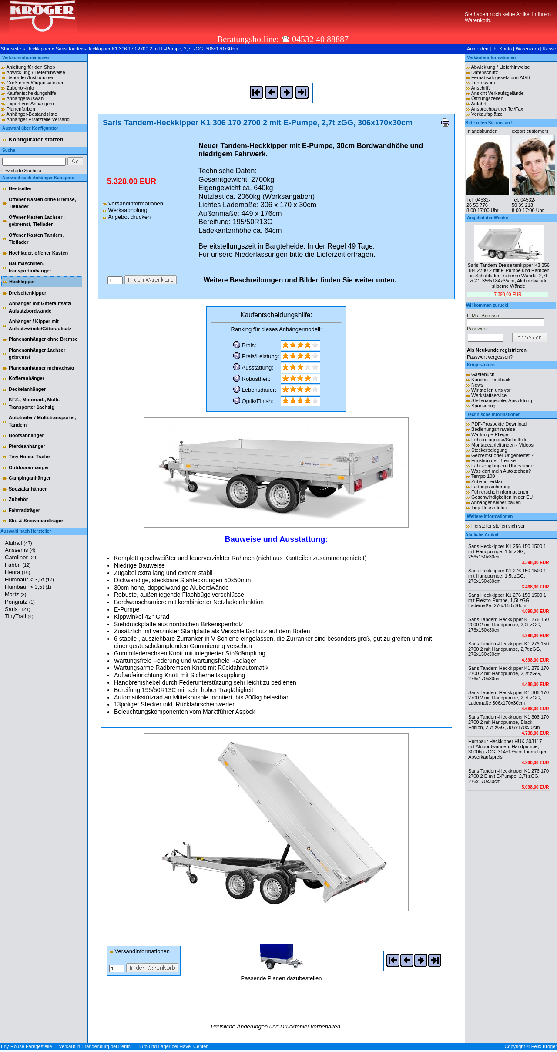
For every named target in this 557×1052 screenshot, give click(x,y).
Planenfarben (21, 108)
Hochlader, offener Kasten (38, 252)
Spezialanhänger (28, 488)
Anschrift (480, 88)
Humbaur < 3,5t (29, 579)
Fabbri (18, 564)
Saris (17, 609)
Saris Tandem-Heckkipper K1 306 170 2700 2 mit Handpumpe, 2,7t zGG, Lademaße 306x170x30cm (508, 698)
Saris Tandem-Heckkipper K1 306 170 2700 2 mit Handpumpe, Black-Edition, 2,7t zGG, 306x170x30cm (508, 722)
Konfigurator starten (36, 139)
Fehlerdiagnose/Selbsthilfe (499, 439)
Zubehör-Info (20, 88)
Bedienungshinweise (493, 429)
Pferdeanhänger (27, 446)
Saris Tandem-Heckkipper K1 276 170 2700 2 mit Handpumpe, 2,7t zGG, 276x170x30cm (508, 673)
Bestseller (20, 188)
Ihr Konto (502, 48)
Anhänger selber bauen (495, 502)
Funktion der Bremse (493, 460)
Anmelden (478, 48)
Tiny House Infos (489, 507)
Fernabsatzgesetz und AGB (500, 77)
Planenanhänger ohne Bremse (43, 339)
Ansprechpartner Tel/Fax (497, 108)
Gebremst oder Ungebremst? (502, 455)
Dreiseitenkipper (27, 293)
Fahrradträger (24, 510)
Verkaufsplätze (487, 114)
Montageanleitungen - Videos (502, 444)
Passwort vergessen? (490, 357)
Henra (17, 572)
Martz (15, 594)
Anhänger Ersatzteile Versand (38, 119)
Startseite (11, 48)
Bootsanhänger (26, 435)
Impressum (483, 82)
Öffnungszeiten (487, 98)
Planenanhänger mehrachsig (41, 367)
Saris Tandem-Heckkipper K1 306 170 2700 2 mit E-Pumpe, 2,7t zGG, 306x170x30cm (147, 48)
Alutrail (18, 543)
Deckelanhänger (27, 389)
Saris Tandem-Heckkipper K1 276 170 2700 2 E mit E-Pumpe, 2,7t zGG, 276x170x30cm (508, 776)
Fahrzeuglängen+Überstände (502, 465)
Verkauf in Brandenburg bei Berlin (95, 1046)
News (477, 384)
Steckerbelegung (489, 450)
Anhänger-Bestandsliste (31, 114)
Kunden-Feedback (490, 379)
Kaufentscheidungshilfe (31, 93)
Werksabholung (125, 210)
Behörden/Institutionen (30, 77)
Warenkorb (527, 48)
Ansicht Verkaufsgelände (497, 93)
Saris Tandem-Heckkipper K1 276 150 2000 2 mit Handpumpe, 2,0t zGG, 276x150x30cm (508, 624)
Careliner (21, 557)
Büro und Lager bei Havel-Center (173, 1046)
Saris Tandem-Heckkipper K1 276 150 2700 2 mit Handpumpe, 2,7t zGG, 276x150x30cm (508, 649)
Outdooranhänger (29, 467)
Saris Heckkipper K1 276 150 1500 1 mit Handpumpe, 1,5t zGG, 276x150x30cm (507, 576)
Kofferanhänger (26, 378)
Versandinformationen (133, 203)
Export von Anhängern (30, 103)
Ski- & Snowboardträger (36, 520)
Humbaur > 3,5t (28, 587)
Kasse (549, 48)
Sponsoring (483, 405)
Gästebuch (482, 374)
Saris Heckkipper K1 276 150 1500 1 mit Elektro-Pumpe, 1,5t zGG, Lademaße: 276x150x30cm (507, 600)
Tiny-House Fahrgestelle (26, 1046)
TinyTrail (19, 616)
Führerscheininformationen (499, 491)
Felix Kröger (544, 1046)
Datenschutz (484, 72)
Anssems (20, 550)
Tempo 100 (483, 476)
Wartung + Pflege (489, 434)
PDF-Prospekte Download (499, 424)
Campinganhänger (30, 478)
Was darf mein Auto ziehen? (501, 471)
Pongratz (20, 601)
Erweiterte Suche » (21, 170)
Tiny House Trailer (29, 456)
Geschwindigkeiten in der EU (502, 497)
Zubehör (18, 499)
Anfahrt (478, 103)
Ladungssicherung (490, 486)
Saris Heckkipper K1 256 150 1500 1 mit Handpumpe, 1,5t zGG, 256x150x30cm (507, 551)
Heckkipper (38, 48)
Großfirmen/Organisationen (35, 82)
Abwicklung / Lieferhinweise (35, 72)
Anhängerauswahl (25, 98)
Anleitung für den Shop (30, 67)
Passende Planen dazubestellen (281, 974)
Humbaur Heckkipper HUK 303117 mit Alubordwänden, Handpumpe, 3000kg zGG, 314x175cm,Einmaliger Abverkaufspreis (507, 749)
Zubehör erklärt (487, 481)
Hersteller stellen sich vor (498, 525)
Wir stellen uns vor (490, 390)
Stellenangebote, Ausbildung (501, 400)
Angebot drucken (127, 217)
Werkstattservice (489, 395)
